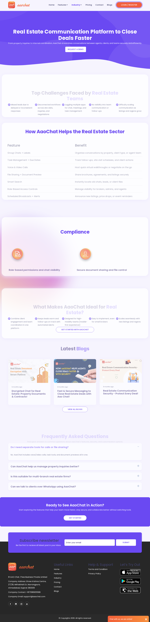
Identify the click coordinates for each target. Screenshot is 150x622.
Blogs (109, 5)
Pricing (89, 5)
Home (51, 5)
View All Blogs (75, 409)
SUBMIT (126, 542)
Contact (99, 5)
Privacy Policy (94, 573)
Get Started (75, 518)
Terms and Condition (97, 569)
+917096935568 (33, 592)
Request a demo (76, 49)
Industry (76, 5)
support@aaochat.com (34, 596)
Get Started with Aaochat (75, 329)
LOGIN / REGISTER (129, 5)
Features (62, 5)
